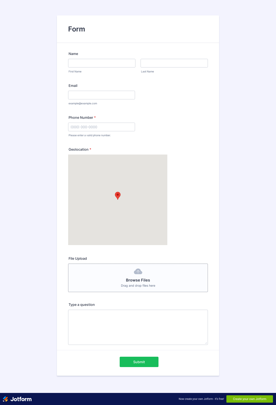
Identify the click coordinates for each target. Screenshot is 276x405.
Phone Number (82, 117)
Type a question (82, 304)
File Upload (78, 258)
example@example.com (83, 103)
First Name (75, 71)
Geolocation (80, 149)
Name (73, 54)
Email (73, 85)
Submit (139, 362)
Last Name (147, 71)
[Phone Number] (101, 127)
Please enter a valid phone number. (90, 135)
